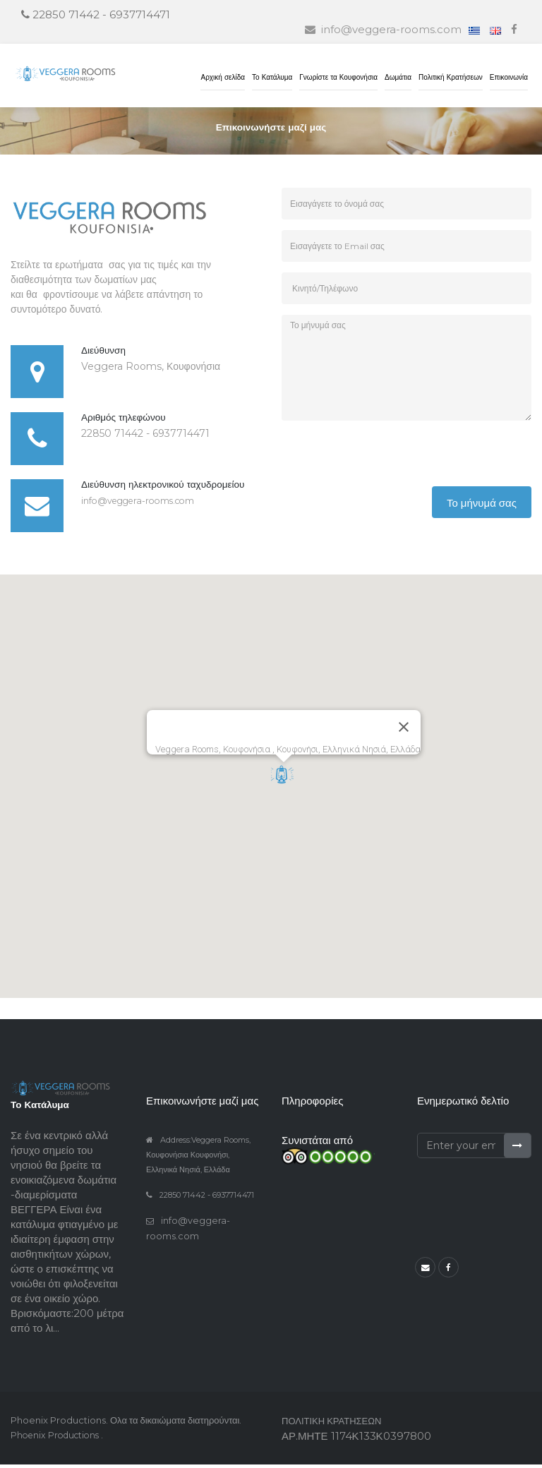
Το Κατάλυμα (272, 77)
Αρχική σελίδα (222, 77)
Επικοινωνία (509, 77)
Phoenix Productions (59, 1438)
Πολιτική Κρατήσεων (450, 77)
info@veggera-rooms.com (146, 504)
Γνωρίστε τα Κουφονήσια (338, 77)
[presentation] (389, 462)
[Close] (404, 730)
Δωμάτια (398, 77)
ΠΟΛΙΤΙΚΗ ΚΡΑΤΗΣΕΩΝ (331, 1424)
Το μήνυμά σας (482, 506)
